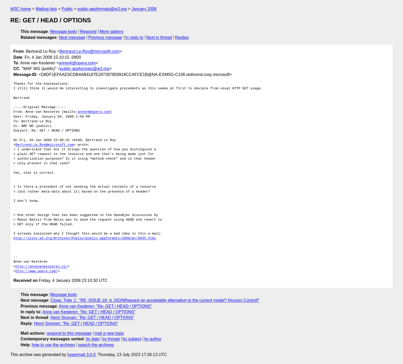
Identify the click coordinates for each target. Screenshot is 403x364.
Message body (63, 31)
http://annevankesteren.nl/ (41, 266)
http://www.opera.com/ (36, 271)
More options (112, 31)
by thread (111, 339)
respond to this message (68, 333)
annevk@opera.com (77, 63)
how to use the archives (53, 345)
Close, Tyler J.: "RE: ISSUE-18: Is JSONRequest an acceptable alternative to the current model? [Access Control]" (155, 300)
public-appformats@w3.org (102, 9)
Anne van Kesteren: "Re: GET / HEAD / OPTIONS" (105, 306)
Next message (72, 37)
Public (67, 9)
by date (92, 339)
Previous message (105, 37)
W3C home (20, 9)
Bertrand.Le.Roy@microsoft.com (89, 51)
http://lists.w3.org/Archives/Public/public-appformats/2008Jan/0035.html (84, 238)
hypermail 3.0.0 (81, 354)
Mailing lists (46, 9)
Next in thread (159, 37)
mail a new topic (109, 333)
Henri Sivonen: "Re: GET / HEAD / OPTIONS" (92, 317)
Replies (182, 37)
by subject (132, 339)
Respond (88, 31)
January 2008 (144, 9)
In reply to (134, 37)
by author (152, 339)
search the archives (96, 345)
